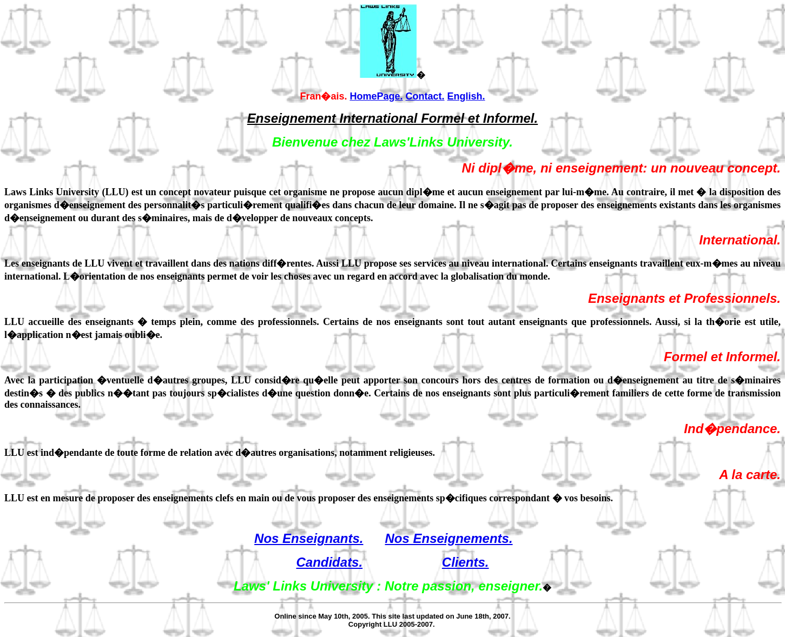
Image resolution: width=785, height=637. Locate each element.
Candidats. (329, 562)
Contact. (425, 96)
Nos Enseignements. (448, 538)
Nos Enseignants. (308, 538)
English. (466, 96)
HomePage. (376, 96)
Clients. (465, 562)
